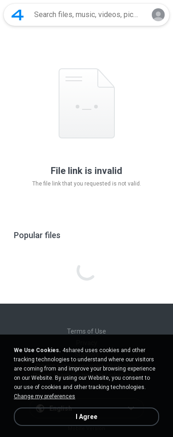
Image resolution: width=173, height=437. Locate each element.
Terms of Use (86, 331)
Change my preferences (44, 396)
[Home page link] (17, 14)
